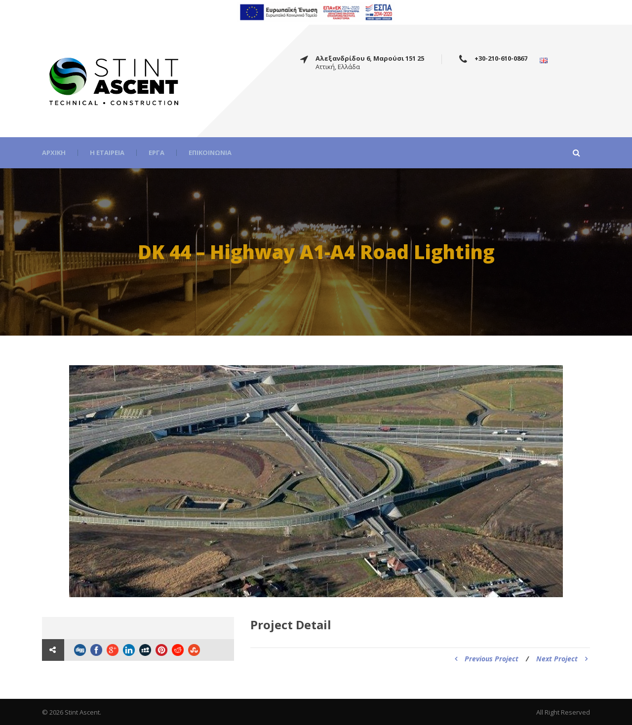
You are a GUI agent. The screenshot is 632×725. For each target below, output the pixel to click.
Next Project (562, 658)
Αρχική (54, 153)
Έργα (156, 153)
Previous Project (486, 658)
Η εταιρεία (107, 153)
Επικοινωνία (210, 153)
